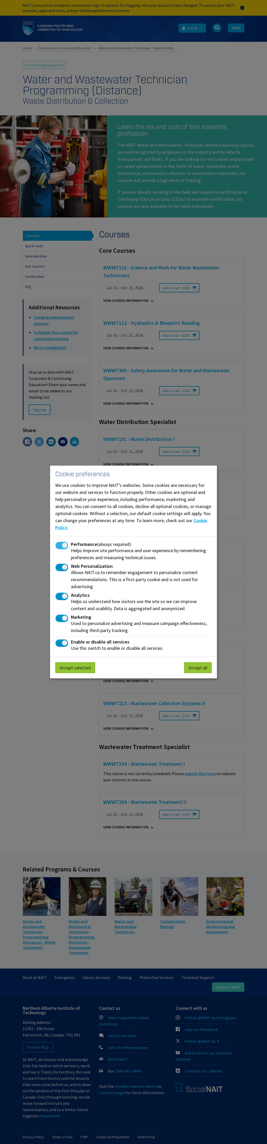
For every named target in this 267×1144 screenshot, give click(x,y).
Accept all (198, 667)
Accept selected (75, 667)
